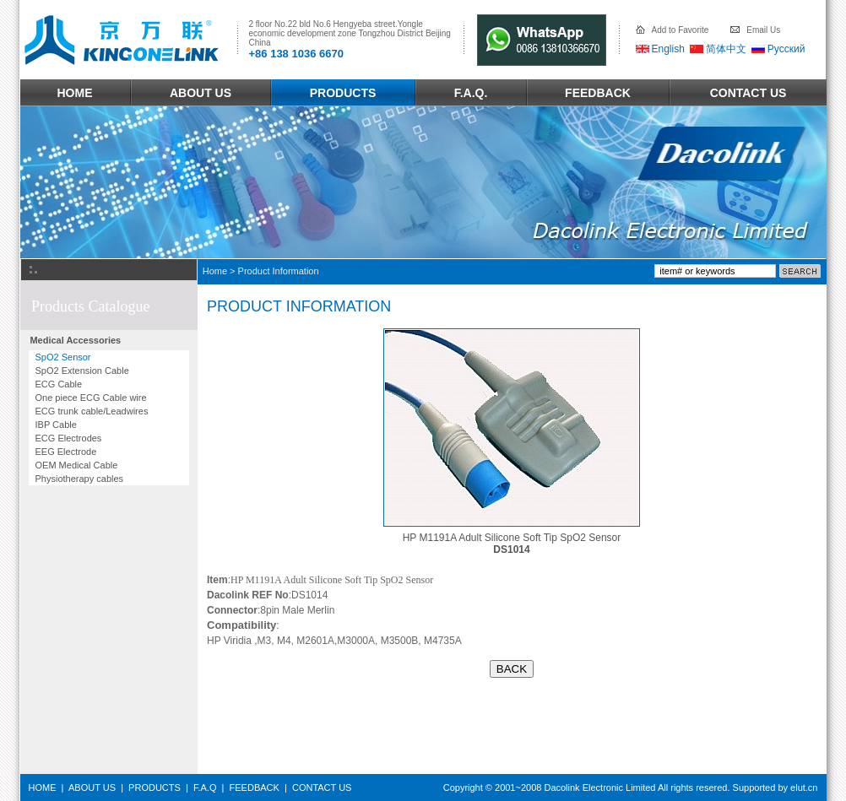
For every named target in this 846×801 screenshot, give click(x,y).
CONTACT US (748, 93)
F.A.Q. (471, 93)
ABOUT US (200, 93)
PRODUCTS (343, 93)
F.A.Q (205, 787)
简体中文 (726, 49)
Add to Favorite (680, 30)
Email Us (763, 30)
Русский (786, 49)
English (668, 49)
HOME (75, 93)
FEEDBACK (598, 93)
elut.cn (803, 787)
